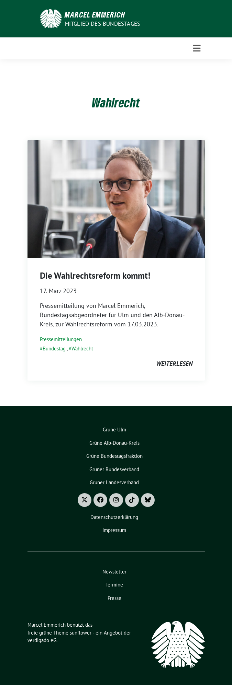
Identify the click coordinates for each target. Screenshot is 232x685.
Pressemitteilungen (61, 339)
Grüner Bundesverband (114, 469)
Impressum (114, 530)
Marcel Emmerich (95, 14)
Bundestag (54, 348)
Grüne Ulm (114, 429)
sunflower (80, 632)
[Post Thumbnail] (116, 198)
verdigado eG (41, 640)
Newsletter (114, 571)
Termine (114, 584)
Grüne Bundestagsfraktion (114, 456)
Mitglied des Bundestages (103, 23)
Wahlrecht (82, 348)
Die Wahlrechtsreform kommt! (95, 275)
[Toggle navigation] (197, 48)
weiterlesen (174, 364)
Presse (114, 598)
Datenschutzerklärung (114, 517)
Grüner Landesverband (114, 482)
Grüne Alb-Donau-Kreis (114, 443)
